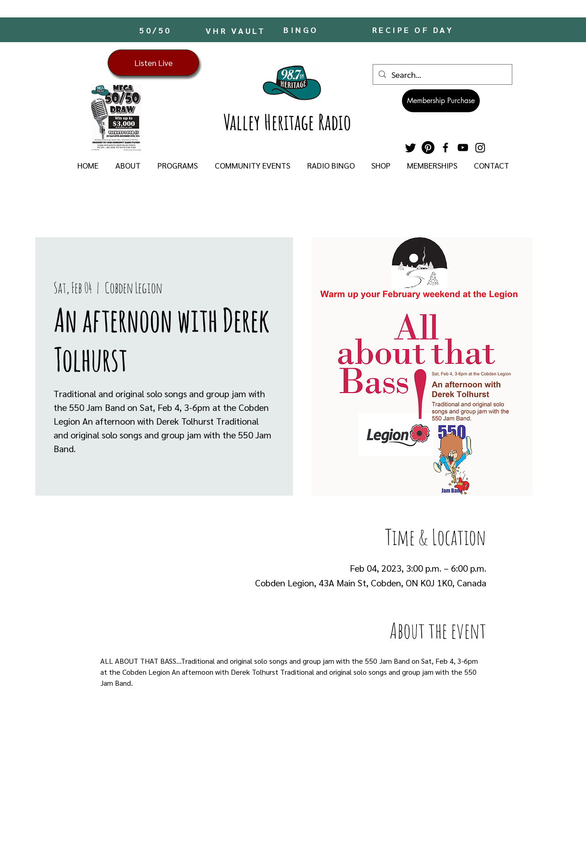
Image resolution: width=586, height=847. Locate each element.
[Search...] (442, 74)
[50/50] (156, 29)
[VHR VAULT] (236, 30)
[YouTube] (462, 147)
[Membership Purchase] (441, 100)
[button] (128, 165)
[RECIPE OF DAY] (414, 29)
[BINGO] (302, 29)
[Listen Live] (153, 62)
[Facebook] (445, 147)
